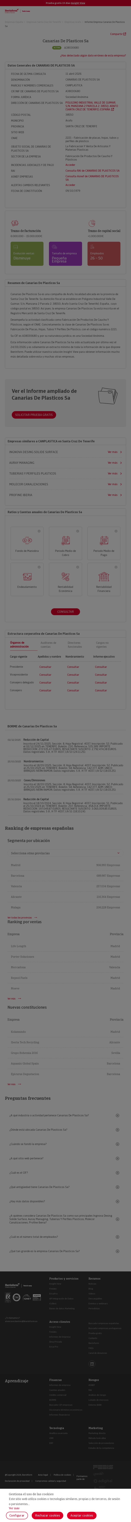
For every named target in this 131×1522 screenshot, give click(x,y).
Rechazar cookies (47, 1515)
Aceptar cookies (81, 1515)
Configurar (17, 1515)
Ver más (14, 1508)
